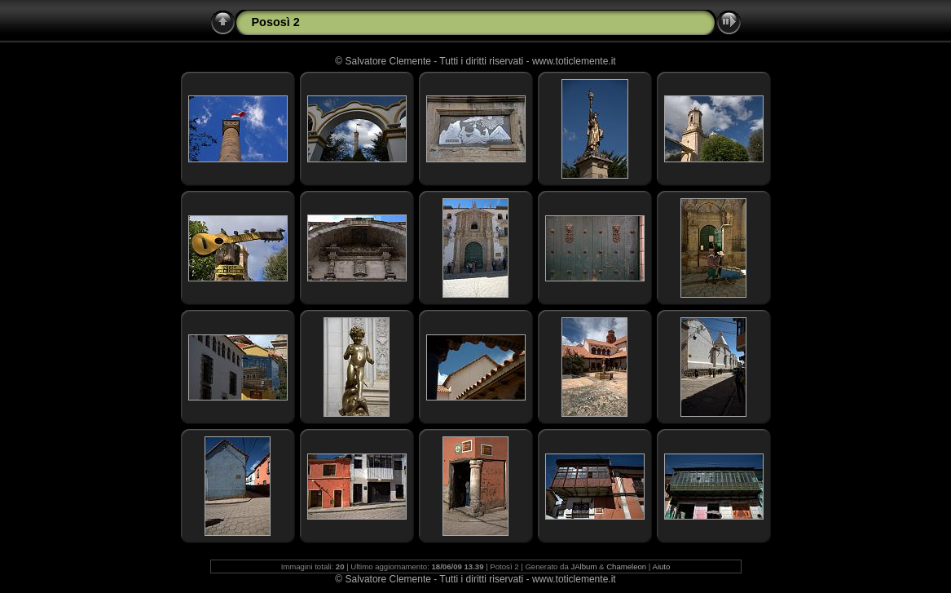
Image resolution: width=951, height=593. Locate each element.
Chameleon (626, 566)
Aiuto (662, 566)
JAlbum (583, 566)
